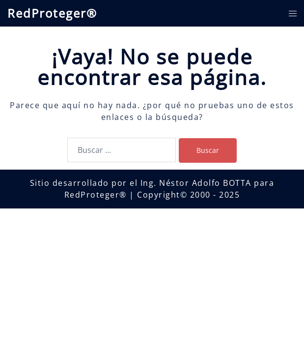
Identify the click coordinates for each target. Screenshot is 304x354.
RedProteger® (52, 13)
